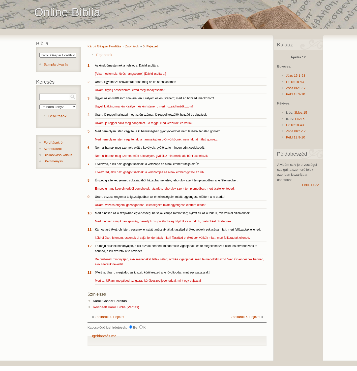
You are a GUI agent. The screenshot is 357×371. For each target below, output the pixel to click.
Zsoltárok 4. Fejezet (109, 317)
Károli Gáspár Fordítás (104, 46)
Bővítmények (53, 161)
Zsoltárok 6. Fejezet (245, 317)
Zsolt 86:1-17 (295, 88)
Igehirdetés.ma (104, 336)
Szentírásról (53, 149)
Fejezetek (104, 55)
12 (90, 246)
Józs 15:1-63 (295, 75)
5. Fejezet (150, 46)
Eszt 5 (299, 119)
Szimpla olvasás (56, 64)
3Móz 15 (300, 112)
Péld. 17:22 (310, 185)
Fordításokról (53, 142)
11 (90, 229)
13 (90, 272)
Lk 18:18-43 (295, 82)
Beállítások (57, 116)
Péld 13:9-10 (295, 94)
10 (90, 213)
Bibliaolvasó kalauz (58, 155)
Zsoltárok (132, 46)
